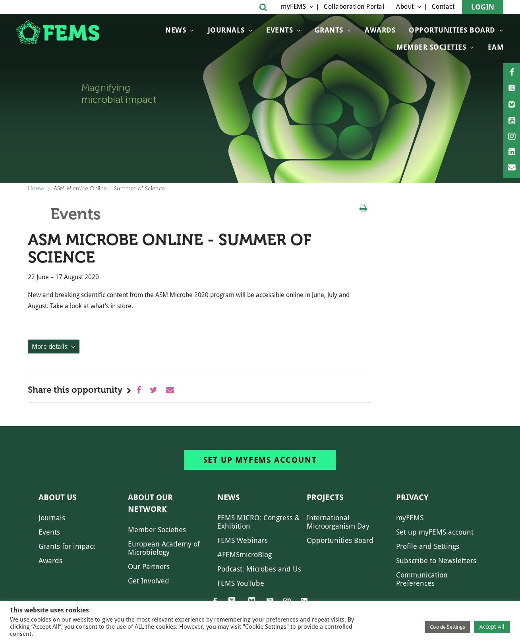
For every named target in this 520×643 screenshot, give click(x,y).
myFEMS (293, 6)
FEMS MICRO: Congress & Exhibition (258, 522)
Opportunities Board (340, 540)
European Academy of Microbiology (164, 548)
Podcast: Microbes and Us (259, 569)
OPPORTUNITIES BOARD (452, 30)
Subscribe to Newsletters (436, 560)
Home (36, 188)
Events (279, 30)
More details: (50, 346)
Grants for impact (67, 546)
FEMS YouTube (240, 583)
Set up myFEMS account (260, 460)
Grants (329, 30)
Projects (325, 497)
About (405, 6)
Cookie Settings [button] (447, 627)
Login (482, 7)
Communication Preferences (422, 579)
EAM (496, 47)
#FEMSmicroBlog (244, 554)
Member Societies (431, 47)
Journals (226, 30)
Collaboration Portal (354, 6)
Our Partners (149, 566)
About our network (150, 503)
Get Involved (148, 581)
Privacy (412, 497)
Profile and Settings (427, 546)
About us (57, 497)
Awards (380, 30)
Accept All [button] (492, 627)
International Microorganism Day (338, 522)
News (175, 30)
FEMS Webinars (242, 540)
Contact (443, 6)
